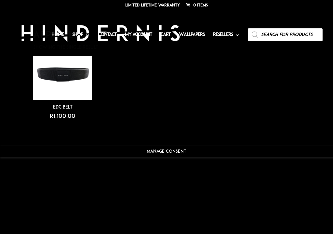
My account (138, 35)
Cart (165, 35)
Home (57, 35)
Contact (107, 35)
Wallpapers (192, 35)
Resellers (223, 35)
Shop (77, 35)
